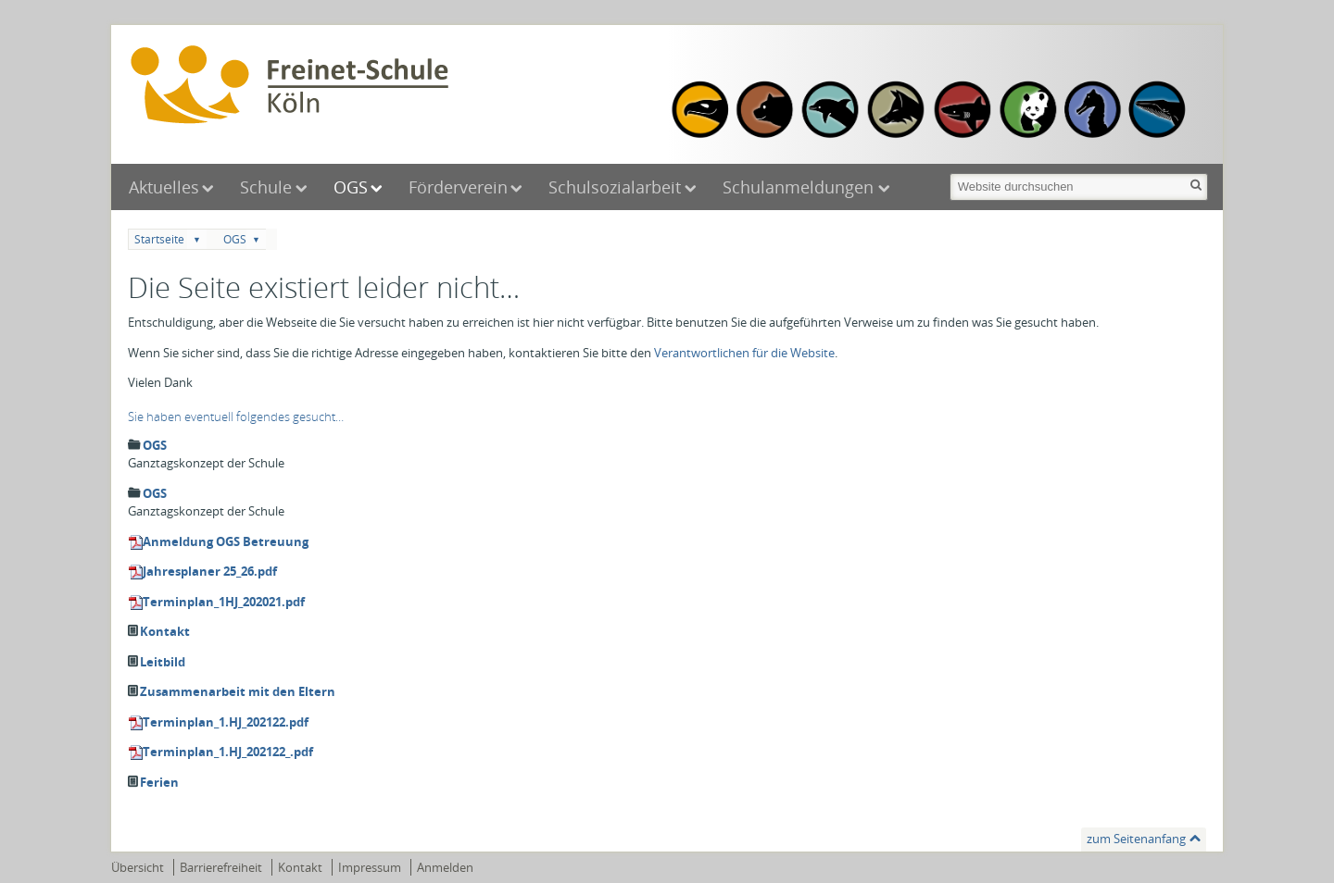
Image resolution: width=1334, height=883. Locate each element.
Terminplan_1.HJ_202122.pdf (225, 722)
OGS (351, 187)
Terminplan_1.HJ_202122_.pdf (228, 751)
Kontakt (165, 631)
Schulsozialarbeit (614, 187)
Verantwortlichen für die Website (744, 352)
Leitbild (162, 661)
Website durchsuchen (948, 171)
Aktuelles (164, 187)
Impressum (369, 867)
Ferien (159, 782)
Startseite (159, 239)
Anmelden (445, 867)
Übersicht (137, 867)
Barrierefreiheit (221, 867)
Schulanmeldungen (800, 187)
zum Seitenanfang (1136, 838)
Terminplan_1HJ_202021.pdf (224, 601)
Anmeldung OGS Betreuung (225, 541)
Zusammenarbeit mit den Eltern (237, 691)
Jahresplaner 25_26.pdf (210, 571)
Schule (266, 187)
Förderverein (458, 187)
